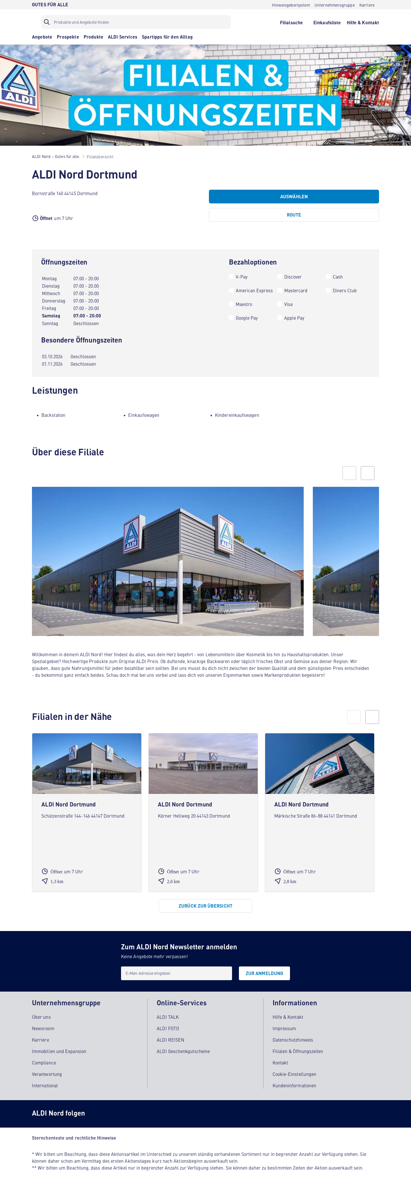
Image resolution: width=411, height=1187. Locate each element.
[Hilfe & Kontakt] (363, 22)
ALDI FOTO (168, 1028)
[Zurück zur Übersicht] (205, 906)
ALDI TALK (168, 1017)
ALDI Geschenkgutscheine (183, 1051)
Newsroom (43, 1028)
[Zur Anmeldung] (264, 973)
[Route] (294, 215)
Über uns (41, 1017)
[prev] (354, 717)
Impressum (284, 1028)
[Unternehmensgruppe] (335, 4)
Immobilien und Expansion (59, 1051)
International (45, 1085)
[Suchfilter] (136, 22)
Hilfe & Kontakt (288, 1017)
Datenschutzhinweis (293, 1039)
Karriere (40, 1039)
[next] (372, 717)
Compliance (44, 1062)
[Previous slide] (349, 473)
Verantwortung (47, 1074)
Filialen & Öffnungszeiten (298, 1051)
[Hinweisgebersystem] (291, 4)
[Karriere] (366, 4)
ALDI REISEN (170, 1039)
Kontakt (280, 1062)
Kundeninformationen (295, 1085)
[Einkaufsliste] (327, 22)
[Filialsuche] (291, 22)
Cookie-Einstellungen (295, 1074)
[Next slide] (367, 473)
